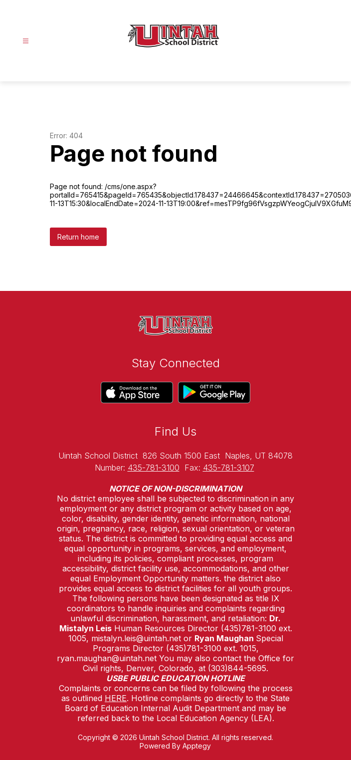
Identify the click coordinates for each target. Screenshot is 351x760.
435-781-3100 (153, 468)
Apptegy (196, 746)
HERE (116, 698)
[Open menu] (25, 41)
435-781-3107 (228, 468)
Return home (78, 237)
